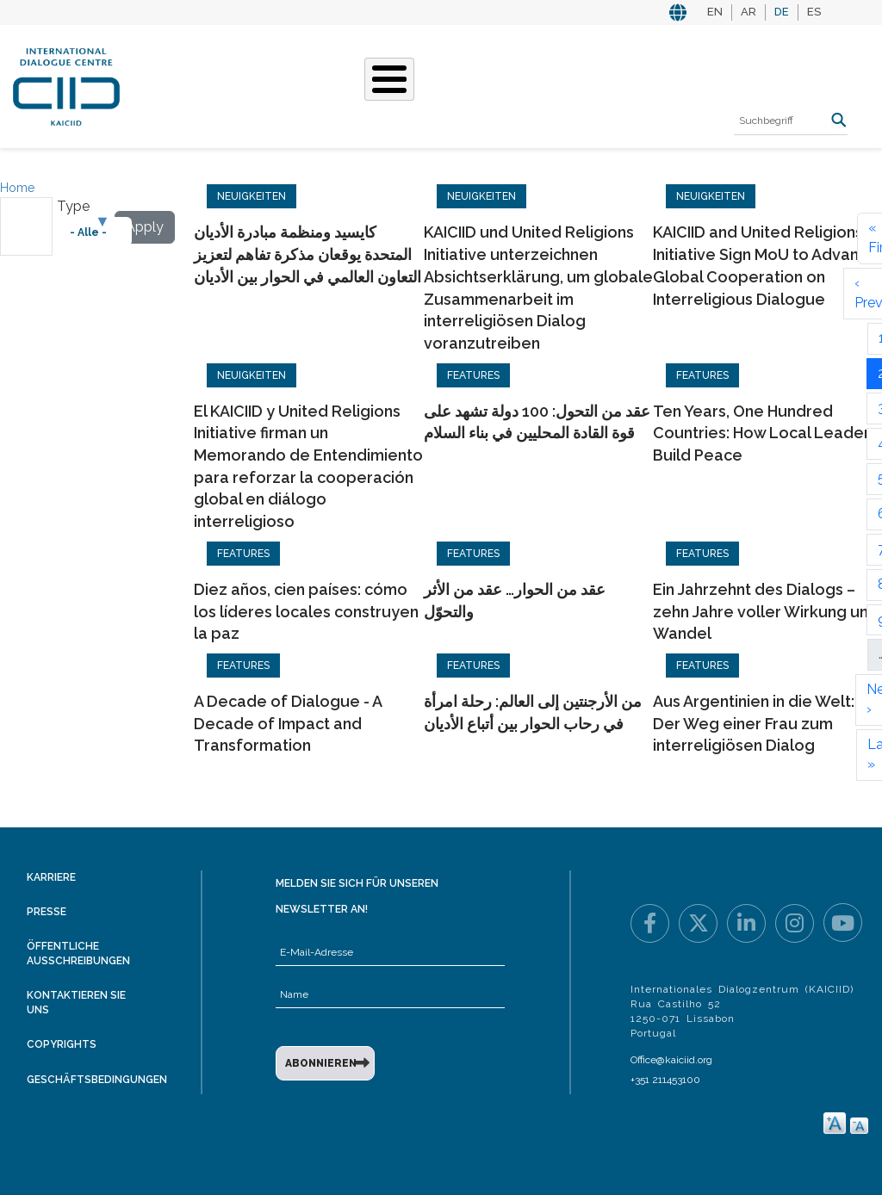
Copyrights (61, 1044)
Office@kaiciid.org (671, 1060)
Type (73, 206)
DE (781, 11)
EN (715, 11)
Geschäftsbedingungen (97, 1080)
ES (814, 11)
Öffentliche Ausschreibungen (78, 953)
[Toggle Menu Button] (389, 79)
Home (17, 188)
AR (748, 11)
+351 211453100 (665, 1080)
